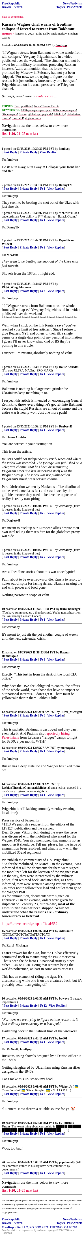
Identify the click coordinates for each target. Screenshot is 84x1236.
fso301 (63, 1038)
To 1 (42, 188)
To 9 (42, 659)
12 (3, 712)
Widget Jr (65, 1086)
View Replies (48, 152)
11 (3, 652)
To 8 (42, 715)
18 (3, 1086)
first (5, 134)
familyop (64, 148)
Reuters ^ (8, 33)
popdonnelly (67, 1162)
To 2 (42, 247)
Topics (60, 7)
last (35, 134)
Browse (6, 7)
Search (18, 7)
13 (3, 747)
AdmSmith (66, 931)
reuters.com (44, 96)
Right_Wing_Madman (16, 287)
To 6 (42, 513)
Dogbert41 (66, 426)
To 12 (43, 1005)
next (29, 134)
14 (3, 784)
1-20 (12, 134)
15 (3, 931)
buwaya (64, 998)
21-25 (21, 134)
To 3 (42, 291)
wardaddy (65, 506)
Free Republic (11, 3)
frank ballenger (70, 609)
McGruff (65, 213)
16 (3, 998)
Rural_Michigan (71, 712)
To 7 (42, 557)
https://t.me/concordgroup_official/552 (29, 924)
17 (3, 1038)
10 (3, 609)
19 (3, 1123)
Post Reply (10, 152)
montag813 (67, 747)
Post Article (74, 7)
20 (3, 1162)
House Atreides (69, 367)
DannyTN (65, 185)
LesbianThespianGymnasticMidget (24, 787)
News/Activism (72, 3)
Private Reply (29, 152)
